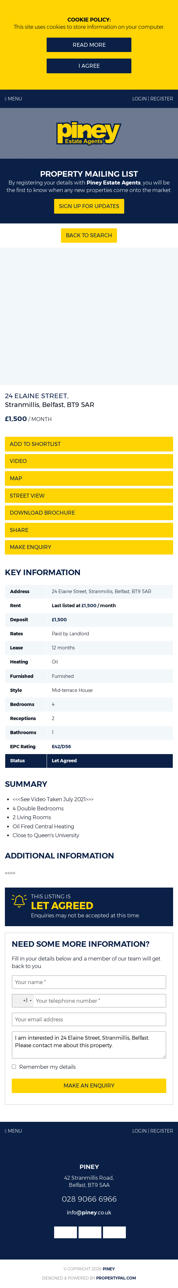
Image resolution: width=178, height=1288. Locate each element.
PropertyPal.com (116, 1278)
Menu (13, 99)
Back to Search (89, 235)
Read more (89, 45)
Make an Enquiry (89, 1086)
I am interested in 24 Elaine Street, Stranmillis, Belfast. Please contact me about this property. (89, 1045)
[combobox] (23, 1000)
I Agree (89, 66)
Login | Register (152, 99)
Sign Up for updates (89, 206)
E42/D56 (61, 747)
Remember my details (47, 1067)
